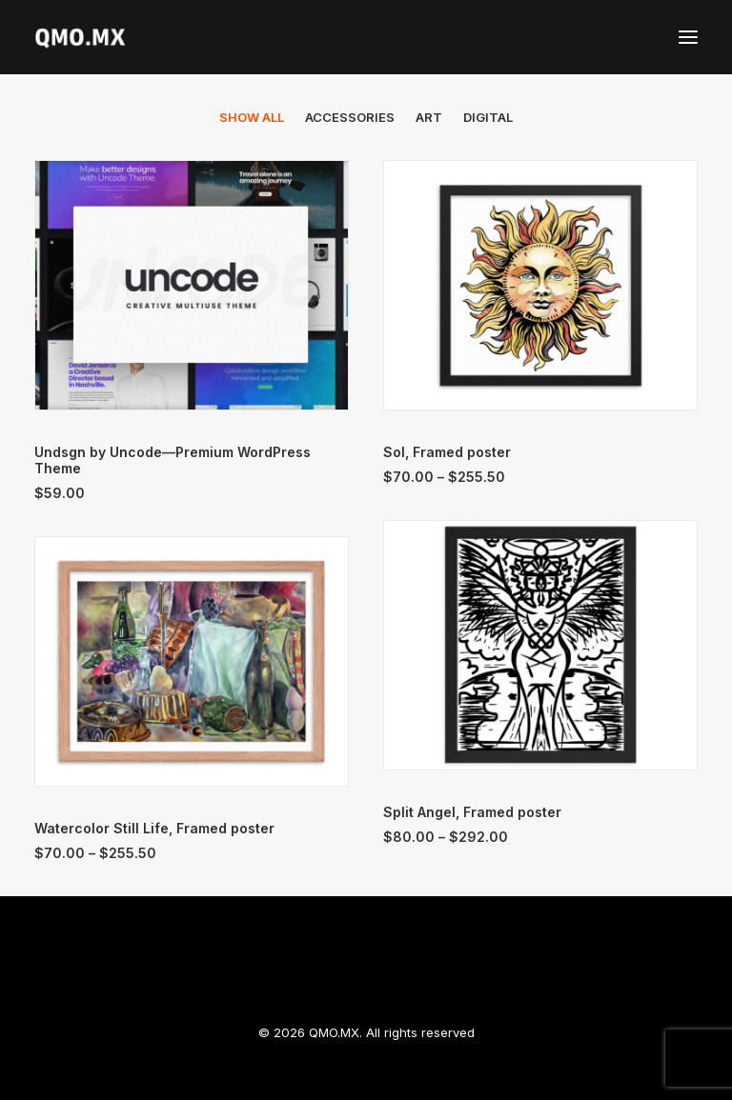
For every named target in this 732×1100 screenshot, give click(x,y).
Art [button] (429, 117)
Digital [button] (488, 117)
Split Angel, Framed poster (472, 812)
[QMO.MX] (80, 37)
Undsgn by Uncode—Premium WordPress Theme (172, 460)
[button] (688, 37)
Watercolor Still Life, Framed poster (154, 828)
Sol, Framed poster (447, 452)
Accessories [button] (350, 117)
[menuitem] (252, 117)
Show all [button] (251, 117)
